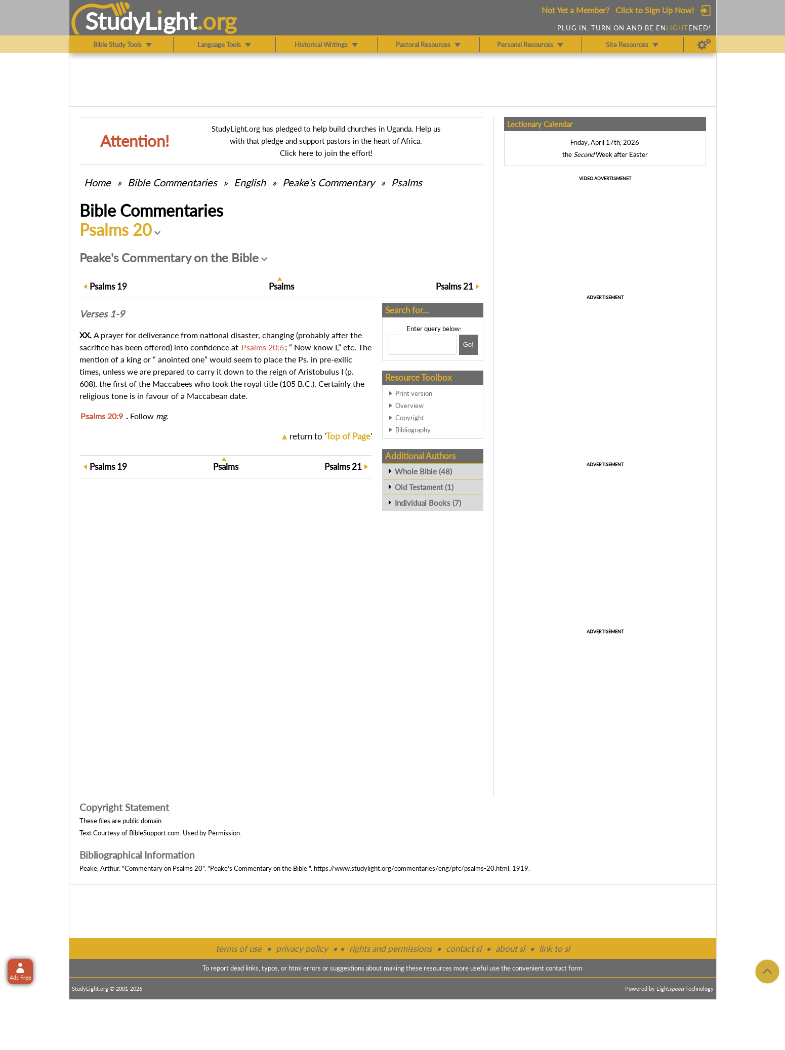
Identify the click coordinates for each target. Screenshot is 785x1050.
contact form (564, 968)
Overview (409, 405)
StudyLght (141, 21)
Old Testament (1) (424, 487)
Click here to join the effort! (326, 152)
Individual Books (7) (428, 502)
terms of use (239, 948)
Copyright (409, 418)
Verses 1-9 (102, 313)
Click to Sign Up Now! (654, 10)
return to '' (331, 436)
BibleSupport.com (154, 833)
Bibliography (413, 430)
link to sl (554, 948)
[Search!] (468, 345)
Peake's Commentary (328, 182)
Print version (413, 393)
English (250, 182)
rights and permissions (390, 948)
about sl (510, 948)
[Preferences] (704, 44)
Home (97, 182)
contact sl (463, 948)
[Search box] (422, 345)
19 (108, 286)
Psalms (406, 182)
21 (454, 286)
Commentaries (172, 182)
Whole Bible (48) (423, 471)
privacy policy (302, 948)
